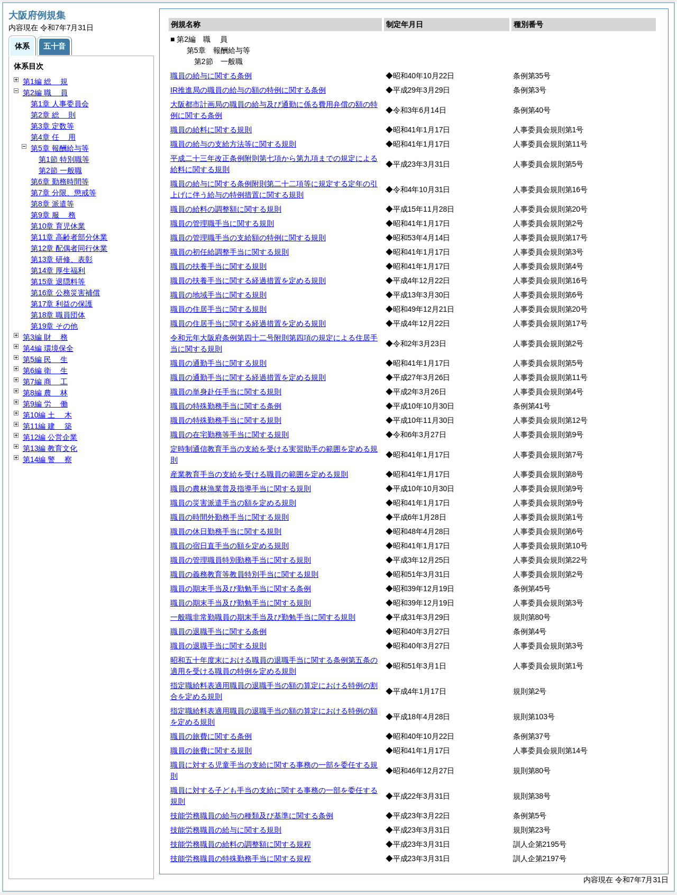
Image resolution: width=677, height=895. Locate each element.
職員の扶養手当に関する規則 (218, 266)
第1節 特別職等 (64, 159)
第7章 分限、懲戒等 (63, 192)
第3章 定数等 (52, 126)
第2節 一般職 (60, 170)
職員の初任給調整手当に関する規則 (229, 252)
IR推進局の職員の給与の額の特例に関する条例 (248, 90)
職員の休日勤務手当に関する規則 (225, 531)
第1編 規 (45, 81)
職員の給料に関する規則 (211, 129)
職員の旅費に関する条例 (211, 736)
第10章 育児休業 (58, 226)
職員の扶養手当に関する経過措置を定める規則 (248, 280)
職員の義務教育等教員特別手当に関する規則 (244, 574)
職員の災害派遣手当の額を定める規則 (233, 503)
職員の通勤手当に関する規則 (218, 363)
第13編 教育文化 (50, 448)
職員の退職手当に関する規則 (218, 645)
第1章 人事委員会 (60, 104)
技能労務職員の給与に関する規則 (225, 830)
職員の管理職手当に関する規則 (222, 223)
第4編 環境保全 (48, 348)
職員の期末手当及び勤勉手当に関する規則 (240, 603)
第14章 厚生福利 (58, 270)
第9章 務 (53, 215)
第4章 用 (53, 137)
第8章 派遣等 (52, 204)
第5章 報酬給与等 (60, 148)
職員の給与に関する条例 (211, 75)
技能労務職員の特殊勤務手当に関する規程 (240, 858)
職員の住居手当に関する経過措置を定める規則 (248, 323)
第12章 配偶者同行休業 (69, 248)
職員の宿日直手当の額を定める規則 (229, 545)
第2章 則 (53, 115)
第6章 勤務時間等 (60, 181)
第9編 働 (45, 404)
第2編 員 (45, 92)
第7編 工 (45, 381)
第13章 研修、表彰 (62, 259)
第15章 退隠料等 (58, 281)
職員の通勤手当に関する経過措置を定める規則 (248, 377)
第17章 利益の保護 (62, 304)
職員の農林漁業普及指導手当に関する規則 (240, 488)
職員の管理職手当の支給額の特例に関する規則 (248, 237)
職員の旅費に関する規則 (211, 750)
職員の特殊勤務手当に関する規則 (225, 420)
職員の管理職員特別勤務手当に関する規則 (240, 560)
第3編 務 (45, 337)
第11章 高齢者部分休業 (69, 237)
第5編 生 (45, 359)
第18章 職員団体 (58, 315)
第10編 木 (47, 415)
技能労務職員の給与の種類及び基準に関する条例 (251, 815)
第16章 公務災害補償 (65, 292)
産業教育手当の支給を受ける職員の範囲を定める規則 (259, 474)
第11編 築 (47, 426)
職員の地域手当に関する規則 (218, 295)
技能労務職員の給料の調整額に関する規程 (240, 844)
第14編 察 (47, 459)
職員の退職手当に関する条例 (218, 631)
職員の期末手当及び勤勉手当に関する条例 (240, 588)
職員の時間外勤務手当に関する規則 (229, 517)
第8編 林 (45, 392)
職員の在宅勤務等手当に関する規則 (229, 434)
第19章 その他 (54, 326)
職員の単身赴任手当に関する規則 (225, 391)
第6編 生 (45, 370)
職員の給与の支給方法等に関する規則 (233, 144)
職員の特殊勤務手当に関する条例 (225, 406)
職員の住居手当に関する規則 (218, 309)
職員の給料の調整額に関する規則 (225, 209)
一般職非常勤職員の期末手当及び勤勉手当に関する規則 (262, 617)
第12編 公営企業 (50, 437)
